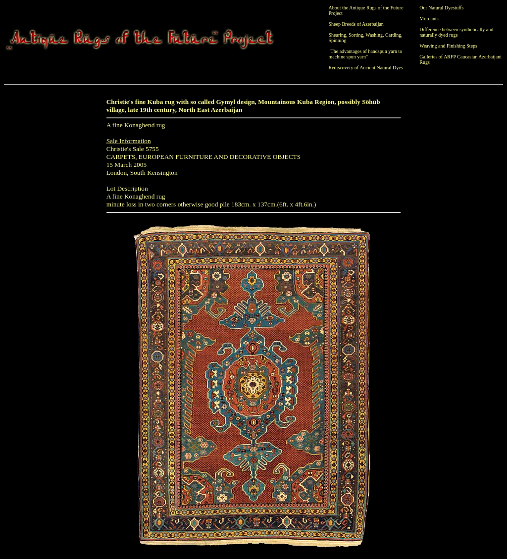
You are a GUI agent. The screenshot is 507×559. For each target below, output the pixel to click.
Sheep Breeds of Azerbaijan (356, 24)
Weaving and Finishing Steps (448, 46)
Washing (374, 35)
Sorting (356, 35)
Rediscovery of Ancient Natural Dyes (366, 67)
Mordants (428, 18)
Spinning (338, 40)
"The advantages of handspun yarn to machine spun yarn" (366, 54)
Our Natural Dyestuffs (441, 7)
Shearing (338, 35)
